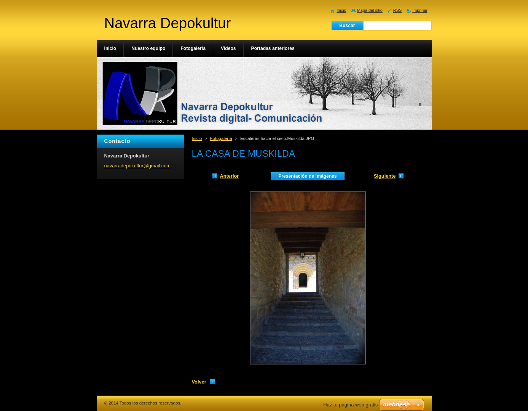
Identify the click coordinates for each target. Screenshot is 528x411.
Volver (199, 382)
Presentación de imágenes (307, 176)
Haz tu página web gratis (350, 405)
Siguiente (385, 176)
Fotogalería (221, 138)
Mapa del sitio (370, 10)
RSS (397, 10)
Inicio (197, 138)
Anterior (229, 176)
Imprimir (419, 10)
